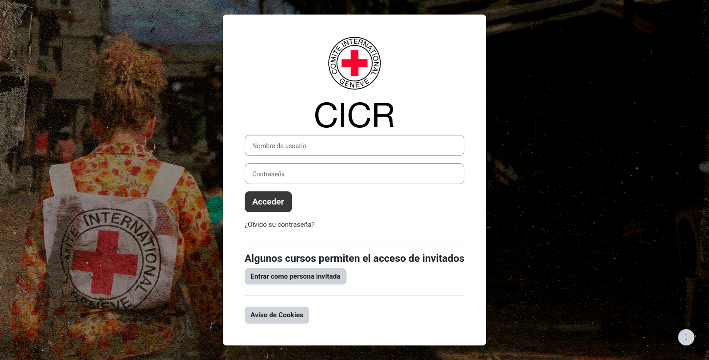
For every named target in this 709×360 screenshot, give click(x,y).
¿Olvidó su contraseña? (280, 224)
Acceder (268, 202)
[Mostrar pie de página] (686, 337)
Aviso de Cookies (277, 315)
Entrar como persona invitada (296, 276)
